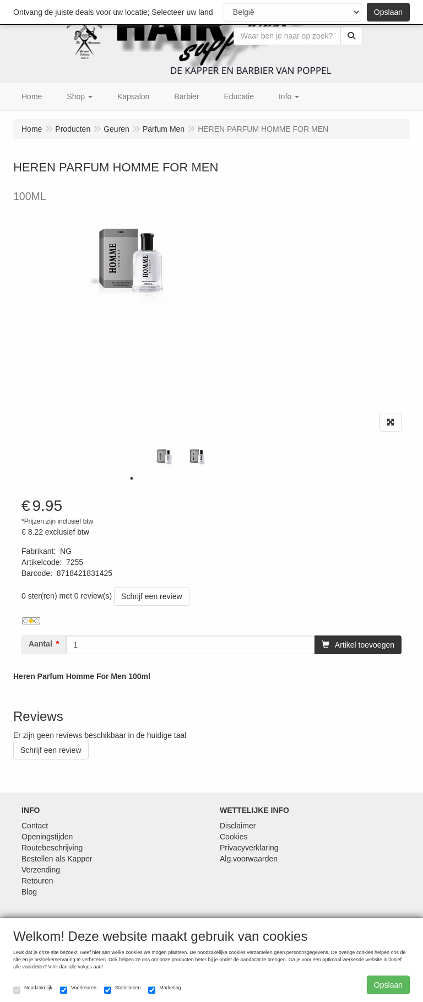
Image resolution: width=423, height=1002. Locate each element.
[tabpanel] (164, 457)
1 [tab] (131, 478)
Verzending (40, 869)
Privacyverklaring (249, 847)
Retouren (37, 880)
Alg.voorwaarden (249, 858)
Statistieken (122, 989)
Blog (29, 891)
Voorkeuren (78, 989)
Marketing (164, 989)
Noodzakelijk (32, 989)
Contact (34, 825)
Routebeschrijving (52, 847)
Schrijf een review (151, 596)
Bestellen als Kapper (56, 858)
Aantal (40, 644)
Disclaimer (238, 825)
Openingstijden (47, 836)
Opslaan (388, 12)
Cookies (234, 836)
